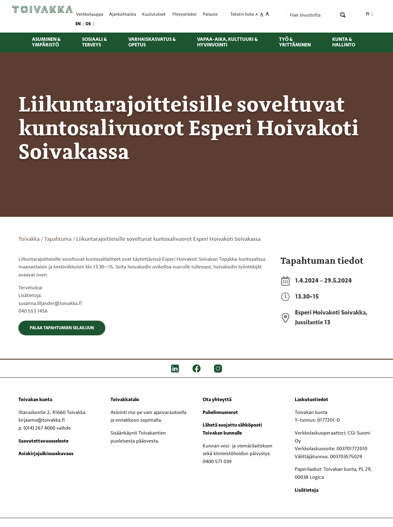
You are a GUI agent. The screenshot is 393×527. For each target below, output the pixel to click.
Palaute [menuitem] (210, 15)
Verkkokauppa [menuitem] (89, 15)
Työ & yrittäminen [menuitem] (295, 42)
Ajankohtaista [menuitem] (122, 15)
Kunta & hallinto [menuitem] (343, 42)
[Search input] (312, 15)
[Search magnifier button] (343, 15)
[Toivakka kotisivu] (42, 9)
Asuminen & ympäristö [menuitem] (46, 42)
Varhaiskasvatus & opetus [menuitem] (152, 42)
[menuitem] (368, 14)
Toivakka (29, 239)
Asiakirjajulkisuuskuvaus (45, 453)
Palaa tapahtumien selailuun (62, 328)
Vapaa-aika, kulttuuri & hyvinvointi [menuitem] (227, 42)
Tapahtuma (58, 239)
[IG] (218, 368)
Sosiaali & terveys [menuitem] (94, 42)
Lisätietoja (306, 490)
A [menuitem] (256, 15)
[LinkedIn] (175, 368)
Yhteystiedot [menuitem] (184, 15)
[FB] (196, 368)
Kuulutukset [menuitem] (154, 15)
